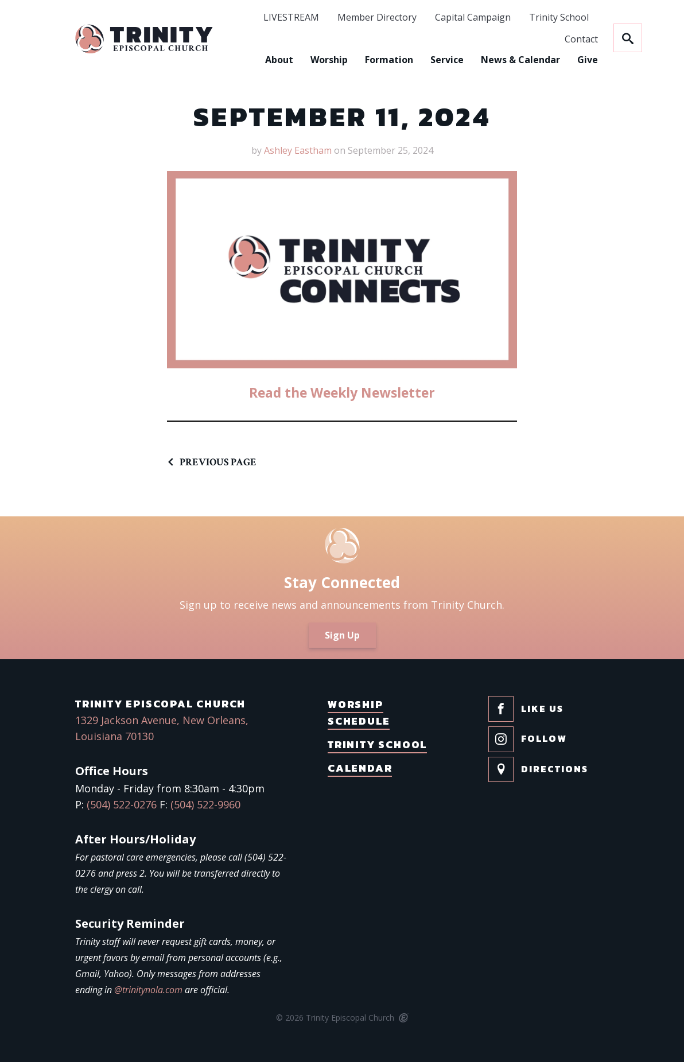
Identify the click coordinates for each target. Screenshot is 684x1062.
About (244, 59)
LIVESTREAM (256, 18)
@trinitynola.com (148, 989)
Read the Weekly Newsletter (342, 392)
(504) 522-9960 (205, 804)
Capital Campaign (438, 18)
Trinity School (524, 18)
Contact (546, 39)
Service (412, 59)
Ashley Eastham (298, 150)
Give (552, 59)
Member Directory (342, 18)
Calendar (360, 768)
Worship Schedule (359, 713)
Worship (294, 59)
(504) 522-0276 (122, 804)
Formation (354, 59)
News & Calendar (485, 59)
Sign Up (342, 635)
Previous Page (218, 462)
